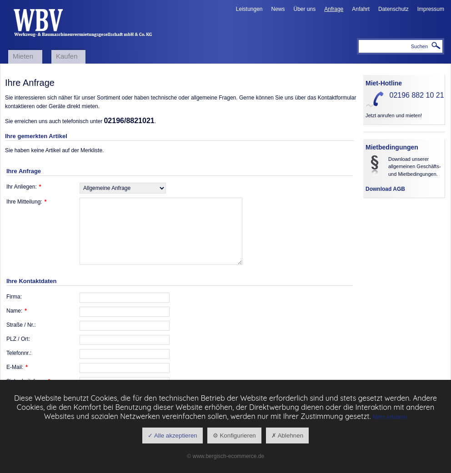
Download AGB (385, 189)
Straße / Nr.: (21, 325)
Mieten (23, 56)
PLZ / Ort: (18, 339)
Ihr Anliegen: (23, 187)
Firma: (14, 297)
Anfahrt (361, 9)
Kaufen (67, 56)
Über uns (305, 9)
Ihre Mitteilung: (26, 202)
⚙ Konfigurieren (234, 435)
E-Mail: (17, 367)
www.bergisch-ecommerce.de (228, 456)
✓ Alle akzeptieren (172, 435)
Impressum (430, 9)
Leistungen (249, 9)
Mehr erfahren (390, 417)
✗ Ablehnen (287, 435)
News (278, 9)
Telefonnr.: (18, 353)
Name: (16, 311)
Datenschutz (393, 9)
